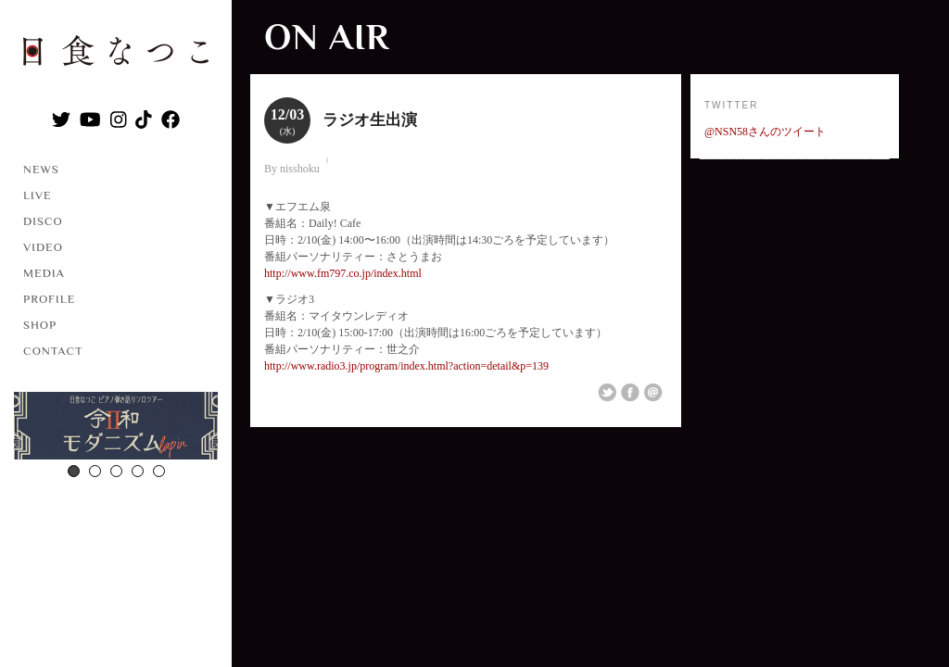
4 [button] (138, 471)
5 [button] (159, 471)
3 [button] (116, 471)
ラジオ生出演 (370, 120)
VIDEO (43, 247)
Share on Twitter (607, 393)
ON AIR (326, 36)
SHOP (40, 325)
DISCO (43, 221)
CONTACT (53, 351)
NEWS (41, 169)
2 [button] (95, 471)
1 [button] (74, 471)
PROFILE (49, 299)
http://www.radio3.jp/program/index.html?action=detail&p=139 (406, 365)
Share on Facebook (630, 393)
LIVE (37, 195)
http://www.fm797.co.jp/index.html (343, 273)
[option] (116, 428)
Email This (653, 393)
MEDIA (44, 273)
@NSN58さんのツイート (765, 131)
